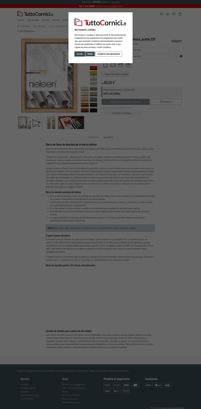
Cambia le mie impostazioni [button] (109, 54)
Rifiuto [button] (90, 54)
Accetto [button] (80, 54)
